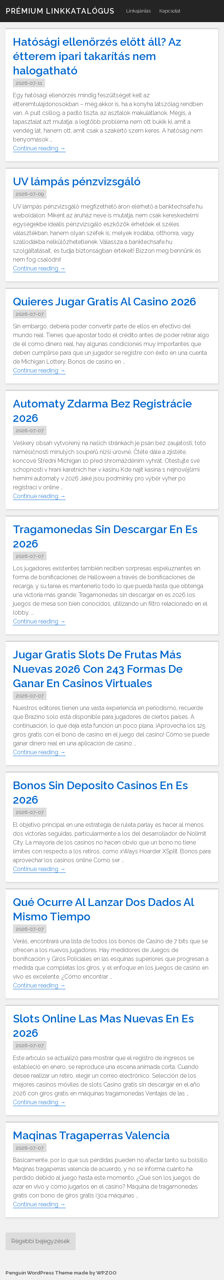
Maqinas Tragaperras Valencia (91, 1135)
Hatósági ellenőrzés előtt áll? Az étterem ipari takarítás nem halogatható (97, 56)
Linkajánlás (138, 11)
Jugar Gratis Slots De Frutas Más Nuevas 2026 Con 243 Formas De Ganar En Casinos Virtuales (98, 669)
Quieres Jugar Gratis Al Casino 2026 (104, 301)
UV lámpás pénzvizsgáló (77, 181)
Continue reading (39, 148)
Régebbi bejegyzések (40, 1241)
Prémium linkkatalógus (60, 11)
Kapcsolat (169, 11)
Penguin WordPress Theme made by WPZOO (61, 1273)
